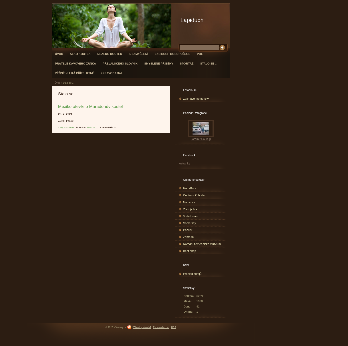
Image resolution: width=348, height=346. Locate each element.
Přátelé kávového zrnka (75, 63)
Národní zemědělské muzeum (202, 244)
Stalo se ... (208, 63)
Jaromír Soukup (201, 139)
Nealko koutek (109, 54)
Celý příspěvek (66, 127)
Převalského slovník (120, 63)
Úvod (59, 54)
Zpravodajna (111, 73)
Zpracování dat (161, 327)
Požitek (188, 230)
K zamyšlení (138, 54)
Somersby (189, 223)
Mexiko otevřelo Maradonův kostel (90, 106)
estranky (184, 163)
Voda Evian (190, 216)
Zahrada (188, 237)
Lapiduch (192, 20)
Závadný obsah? (142, 327)
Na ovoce (189, 202)
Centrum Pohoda (194, 195)
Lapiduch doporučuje (172, 54)
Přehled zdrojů (192, 273)
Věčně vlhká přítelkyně (74, 73)
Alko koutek (80, 54)
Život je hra (190, 209)
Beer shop (189, 251)
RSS (173, 327)
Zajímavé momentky (196, 98)
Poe (200, 54)
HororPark (189, 188)
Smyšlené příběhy (158, 63)
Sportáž (186, 63)
